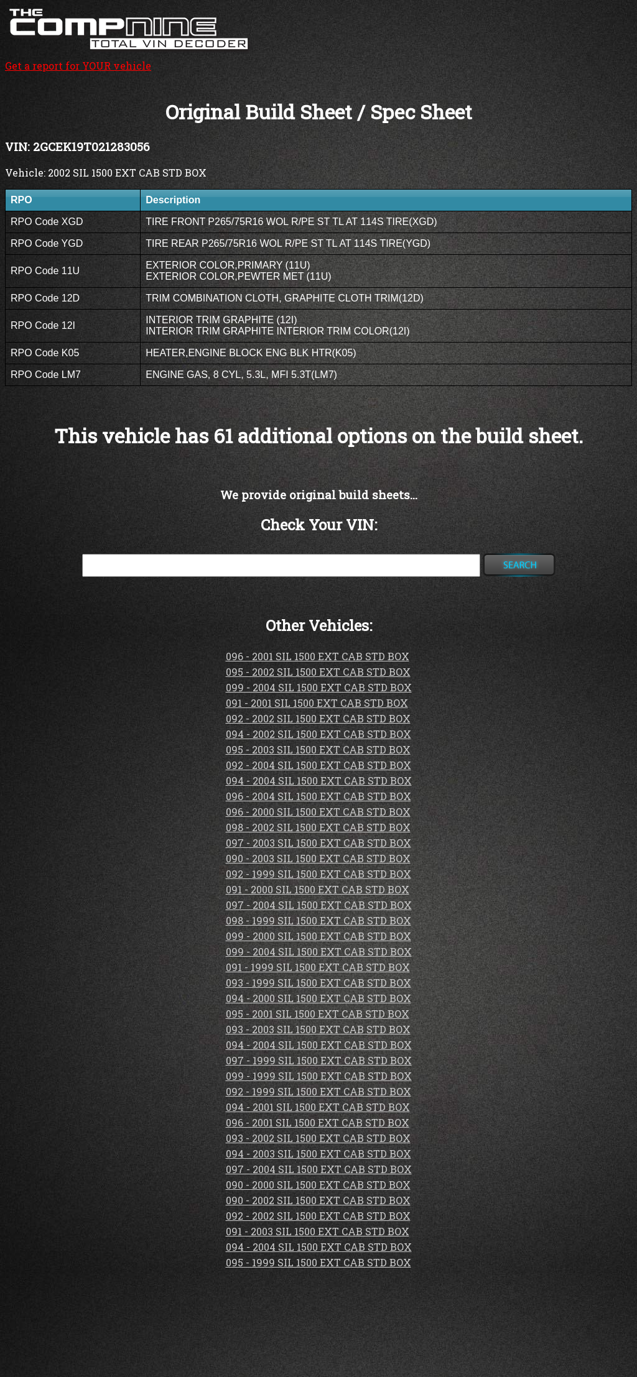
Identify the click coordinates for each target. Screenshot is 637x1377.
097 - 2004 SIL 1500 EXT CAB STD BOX (319, 904)
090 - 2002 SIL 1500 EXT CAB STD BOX (318, 1200)
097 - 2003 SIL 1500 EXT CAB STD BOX (318, 842)
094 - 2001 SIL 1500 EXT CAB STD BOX (318, 1106)
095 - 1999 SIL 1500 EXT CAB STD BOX (318, 1262)
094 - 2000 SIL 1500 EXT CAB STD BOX (318, 998)
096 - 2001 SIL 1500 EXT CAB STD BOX (317, 656)
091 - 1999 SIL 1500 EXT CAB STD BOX (318, 967)
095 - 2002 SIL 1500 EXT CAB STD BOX (318, 671)
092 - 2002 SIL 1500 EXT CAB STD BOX (318, 718)
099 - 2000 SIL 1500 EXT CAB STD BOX (318, 935)
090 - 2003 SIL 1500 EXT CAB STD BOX (318, 858)
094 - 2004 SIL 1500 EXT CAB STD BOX (319, 780)
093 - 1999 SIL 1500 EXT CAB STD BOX (318, 982)
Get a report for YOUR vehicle (129, 59)
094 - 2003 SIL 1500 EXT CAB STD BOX (318, 1153)
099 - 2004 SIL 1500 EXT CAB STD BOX (319, 687)
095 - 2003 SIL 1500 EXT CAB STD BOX (318, 749)
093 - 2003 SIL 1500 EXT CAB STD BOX (318, 1029)
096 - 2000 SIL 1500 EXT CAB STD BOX (318, 811)
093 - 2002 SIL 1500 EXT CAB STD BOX (318, 1137)
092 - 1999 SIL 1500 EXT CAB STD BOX (318, 873)
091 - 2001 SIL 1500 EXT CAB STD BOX (317, 702)
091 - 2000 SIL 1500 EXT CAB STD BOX (317, 889)
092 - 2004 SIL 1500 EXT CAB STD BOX (318, 764)
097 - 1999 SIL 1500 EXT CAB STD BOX (319, 1060)
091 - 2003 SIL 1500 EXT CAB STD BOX (317, 1231)
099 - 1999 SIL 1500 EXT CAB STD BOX (319, 1075)
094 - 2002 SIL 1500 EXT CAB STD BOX (318, 733)
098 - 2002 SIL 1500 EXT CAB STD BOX (318, 827)
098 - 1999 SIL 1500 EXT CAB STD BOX (318, 920)
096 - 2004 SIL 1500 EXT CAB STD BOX (318, 796)
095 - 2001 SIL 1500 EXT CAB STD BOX (317, 1013)
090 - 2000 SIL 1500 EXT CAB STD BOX (318, 1184)
